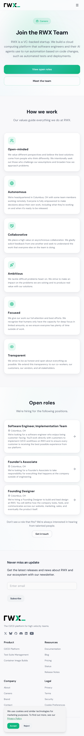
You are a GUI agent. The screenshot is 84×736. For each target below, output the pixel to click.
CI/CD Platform (11, 648)
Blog (47, 654)
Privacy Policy (14, 718)
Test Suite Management (16, 654)
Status (48, 666)
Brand (7, 699)
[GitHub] (15, 633)
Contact (8, 704)
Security (49, 699)
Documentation (53, 648)
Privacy (48, 687)
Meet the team (42, 81)
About (7, 687)
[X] (5, 633)
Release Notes (52, 672)
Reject (27, 726)
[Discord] (21, 633)
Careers (8, 693)
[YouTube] (32, 633)
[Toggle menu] (77, 5)
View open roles (42, 69)
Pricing (48, 660)
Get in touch (42, 533)
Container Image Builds (16, 660)
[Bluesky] (10, 633)
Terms (48, 693)
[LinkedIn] (26, 633)
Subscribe (15, 598)
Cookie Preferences (55, 704)
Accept (13, 726)
